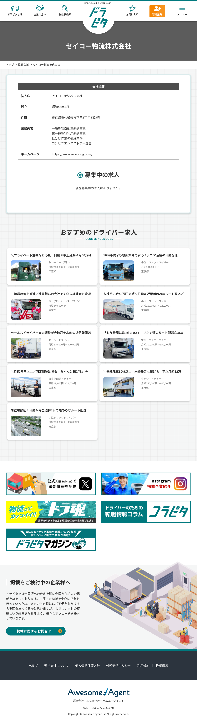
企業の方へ (40, 10)
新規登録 (157, 10)
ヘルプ (33, 665)
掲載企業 (23, 64)
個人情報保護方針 (87, 665)
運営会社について (56, 665)
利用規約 (143, 665)
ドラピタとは (15, 10)
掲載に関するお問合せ (39, 631)
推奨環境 (162, 665)
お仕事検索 (65, 10)
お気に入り (132, 10)
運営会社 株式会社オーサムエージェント (98, 701)
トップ (10, 64)
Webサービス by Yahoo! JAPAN (98, 707)
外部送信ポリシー (118, 665)
